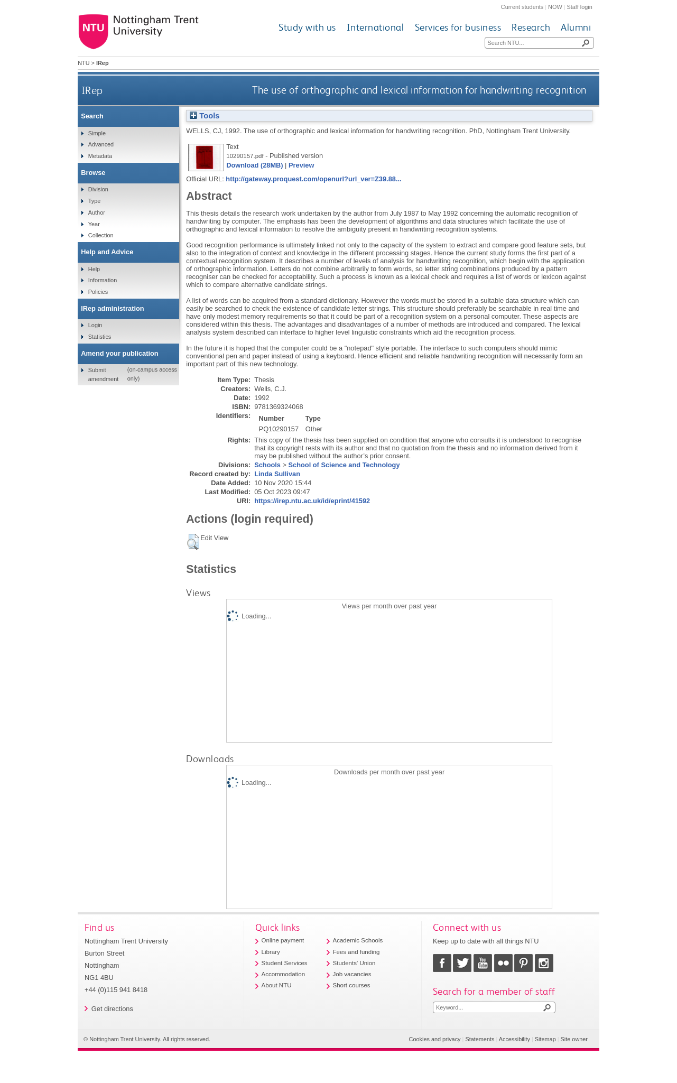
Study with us (307, 27)
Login (95, 325)
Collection (101, 235)
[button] (193, 542)
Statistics (100, 337)
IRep (92, 90)
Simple (97, 133)
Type (94, 201)
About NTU (277, 985)
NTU (83, 63)
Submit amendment (103, 374)
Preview (301, 165)
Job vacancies (352, 974)
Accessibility (514, 1039)
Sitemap (545, 1039)
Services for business (458, 27)
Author (96, 212)
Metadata (100, 156)
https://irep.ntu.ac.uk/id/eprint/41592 (312, 501)
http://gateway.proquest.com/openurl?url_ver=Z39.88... (313, 179)
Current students (522, 7)
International (375, 27)
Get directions (112, 1009)
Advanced (101, 144)
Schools (267, 465)
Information (102, 280)
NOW (555, 7)
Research (531, 27)
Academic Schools (358, 940)
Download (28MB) (254, 165)
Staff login (579, 7)
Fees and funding (356, 952)
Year (94, 224)
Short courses (351, 985)
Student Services (285, 963)
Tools (204, 116)
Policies (98, 292)
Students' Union (354, 963)
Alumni (576, 27)
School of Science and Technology (344, 465)
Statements (479, 1039)
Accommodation (283, 974)
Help (94, 269)
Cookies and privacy (435, 1039)
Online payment (283, 940)
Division (98, 189)
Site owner (574, 1039)
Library (271, 952)
